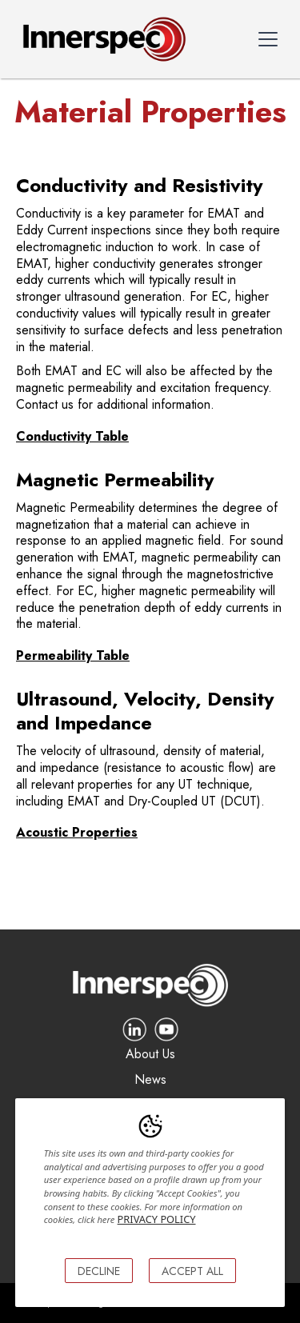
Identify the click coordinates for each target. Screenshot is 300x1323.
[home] (100, 39)
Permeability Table (73, 655)
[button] (268, 39)
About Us (150, 1054)
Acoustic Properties (77, 832)
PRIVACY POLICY (157, 1219)
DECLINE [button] (99, 1271)
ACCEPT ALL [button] (192, 1271)
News (150, 1080)
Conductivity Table (72, 436)
